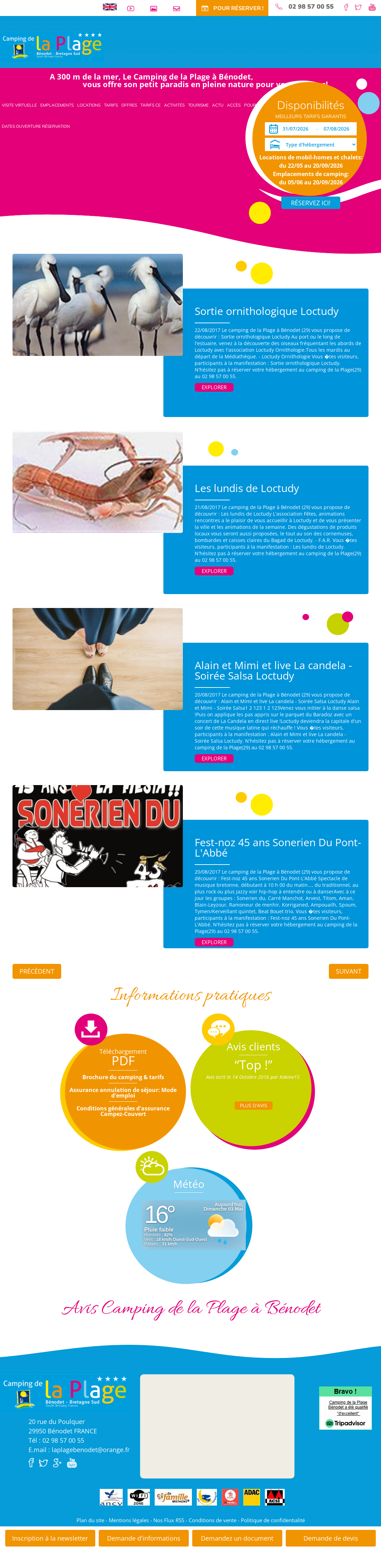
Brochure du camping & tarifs (123, 1077)
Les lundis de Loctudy (247, 488)
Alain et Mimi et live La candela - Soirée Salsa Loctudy (273, 670)
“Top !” (254, 1064)
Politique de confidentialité (273, 1520)
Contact (179, 8)
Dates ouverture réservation (36, 126)
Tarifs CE (150, 105)
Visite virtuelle (19, 105)
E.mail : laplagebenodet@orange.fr (79, 1449)
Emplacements (57, 105)
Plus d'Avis (253, 1105)
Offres (129, 105)
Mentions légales (129, 1520)
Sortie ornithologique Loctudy (267, 311)
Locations (88, 105)
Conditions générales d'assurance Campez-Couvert (123, 1111)
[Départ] (338, 128)
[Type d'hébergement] (311, 144)
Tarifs (111, 105)
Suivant (349, 971)
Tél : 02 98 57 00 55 (56, 1440)
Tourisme (198, 105)
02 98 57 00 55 (311, 6)
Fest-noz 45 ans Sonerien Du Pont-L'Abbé (278, 847)
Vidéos (133, 8)
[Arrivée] (297, 128)
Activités (174, 105)
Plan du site (90, 1520)
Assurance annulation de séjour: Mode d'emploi (123, 1092)
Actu (218, 105)
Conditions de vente (212, 1520)
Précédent (36, 971)
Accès (234, 105)
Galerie (156, 8)
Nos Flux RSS (168, 1520)
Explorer (214, 387)
